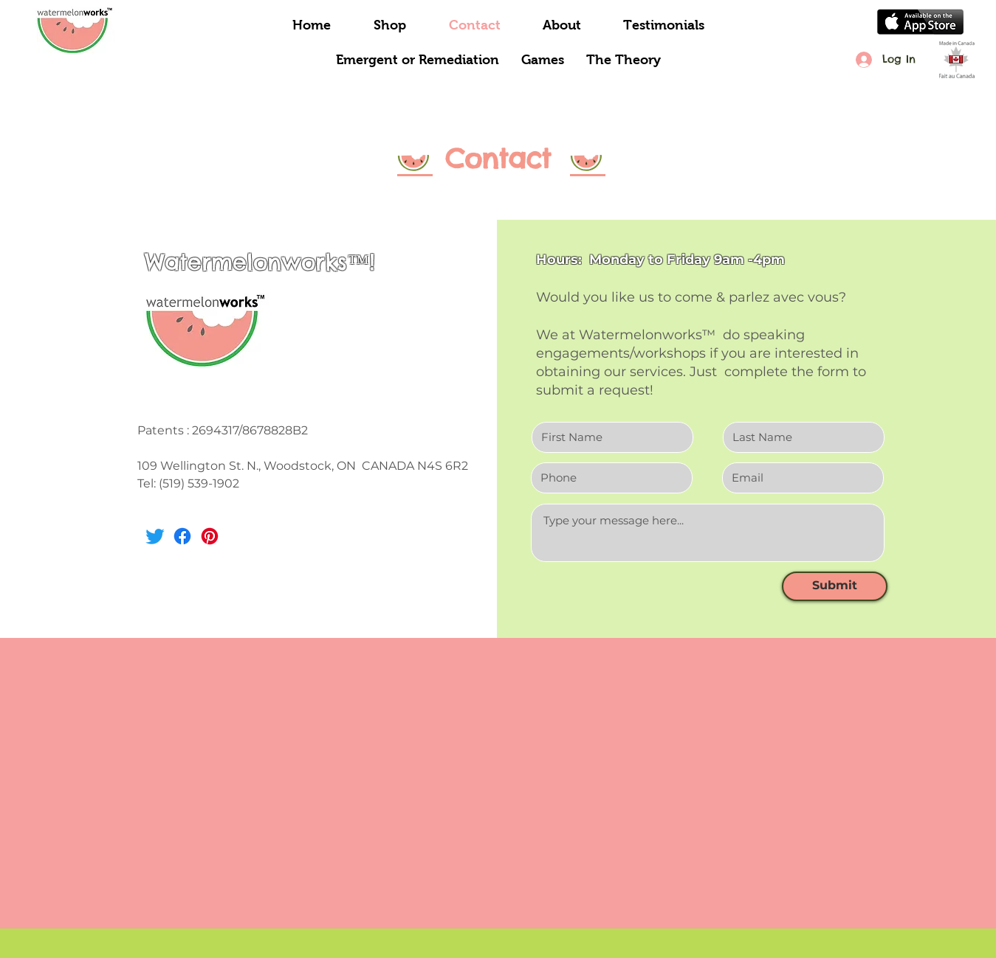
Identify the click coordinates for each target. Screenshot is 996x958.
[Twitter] (155, 536)
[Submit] (834, 586)
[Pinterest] (210, 536)
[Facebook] (182, 536)
